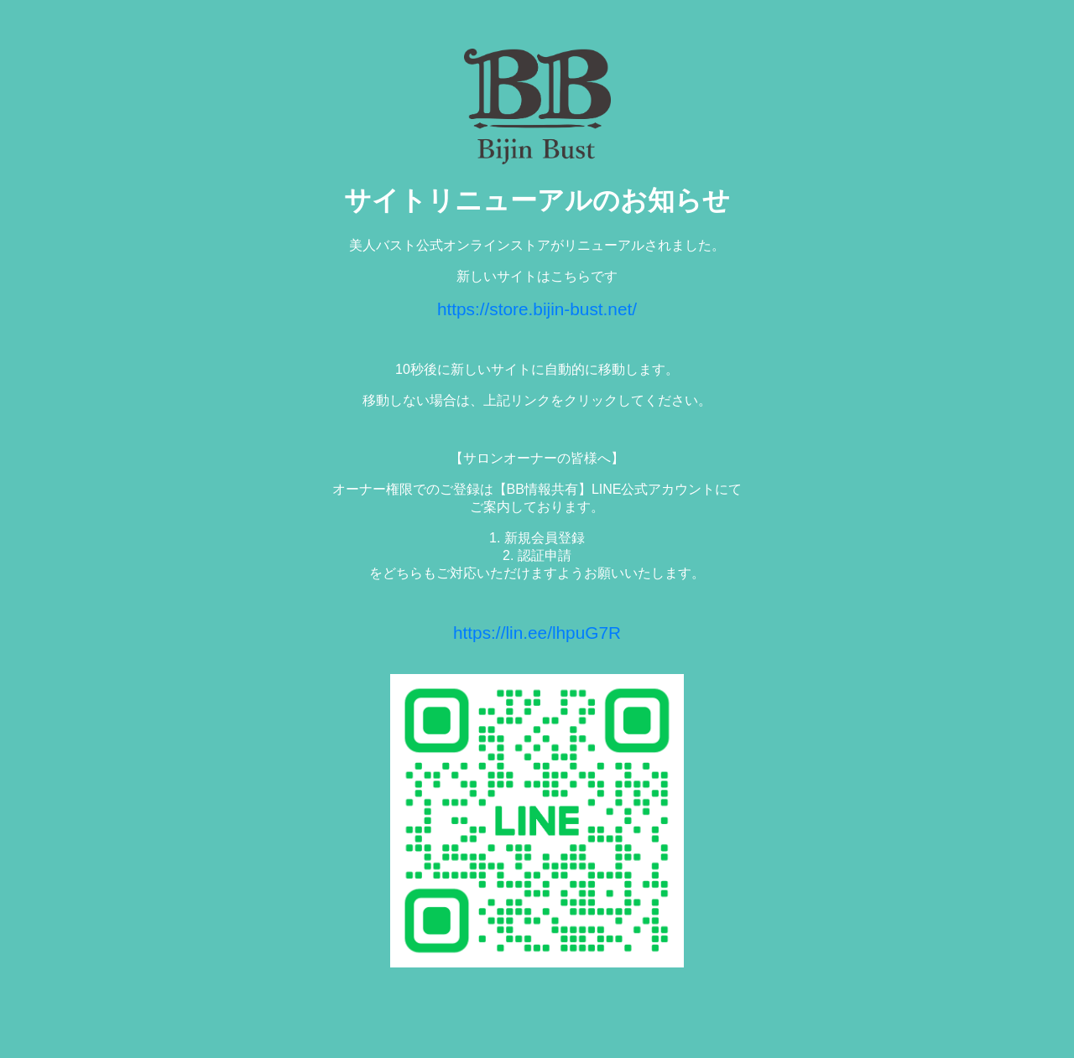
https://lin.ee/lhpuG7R (537, 632)
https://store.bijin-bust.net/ (537, 309)
